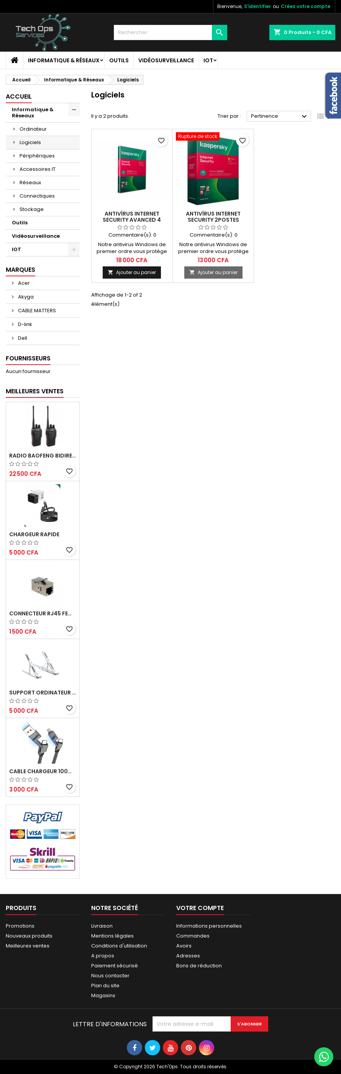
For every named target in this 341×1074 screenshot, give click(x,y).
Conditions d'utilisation (119, 945)
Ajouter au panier (132, 272)
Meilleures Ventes (35, 391)
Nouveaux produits (29, 935)
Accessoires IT (38, 169)
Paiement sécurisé (114, 965)
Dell (22, 338)
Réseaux (30, 182)
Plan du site (105, 985)
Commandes (193, 935)
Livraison (102, 926)
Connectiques (37, 196)
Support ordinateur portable (42, 693)
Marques (20, 269)
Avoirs (184, 945)
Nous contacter (110, 975)
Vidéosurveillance (166, 60)
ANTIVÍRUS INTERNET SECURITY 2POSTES (213, 217)
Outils (119, 60)
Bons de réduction (199, 965)
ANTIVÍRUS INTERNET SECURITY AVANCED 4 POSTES (132, 220)
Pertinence (280, 116)
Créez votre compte (305, 6)
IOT (208, 60)
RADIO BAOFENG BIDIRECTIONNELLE (42, 456)
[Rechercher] (171, 32)
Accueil (19, 96)
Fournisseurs (28, 358)
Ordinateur (33, 129)
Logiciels (30, 142)
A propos (102, 955)
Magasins (103, 995)
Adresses (188, 955)
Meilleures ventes (27, 945)
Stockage (32, 209)
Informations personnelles (209, 926)
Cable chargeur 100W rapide (42, 771)
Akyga (25, 296)
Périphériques (37, 155)
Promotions (20, 926)
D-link (24, 324)
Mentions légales (112, 935)
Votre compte (200, 908)
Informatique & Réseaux (64, 60)
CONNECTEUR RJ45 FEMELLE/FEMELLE (42, 613)
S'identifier (257, 6)
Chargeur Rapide (34, 534)
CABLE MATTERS (36, 310)
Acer (23, 283)
